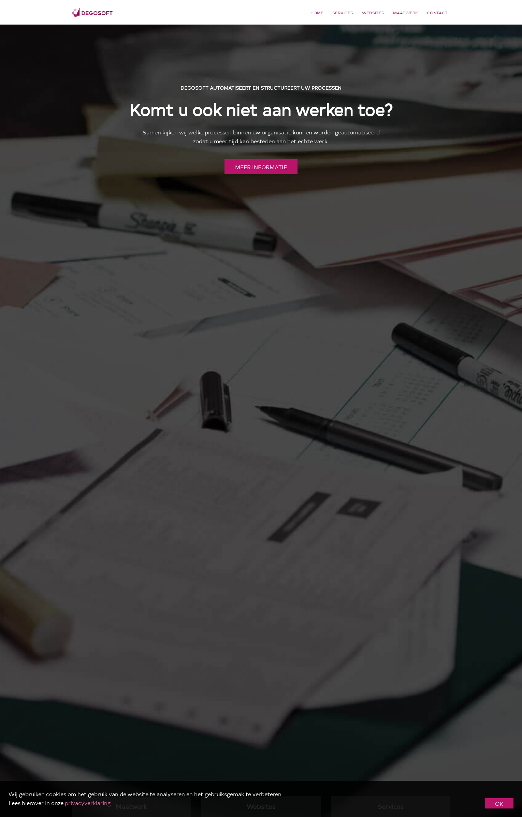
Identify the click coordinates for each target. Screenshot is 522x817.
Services (342, 12)
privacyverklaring (88, 802)
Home (316, 12)
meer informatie (261, 167)
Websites (373, 12)
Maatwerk (405, 12)
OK (499, 803)
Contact (437, 12)
